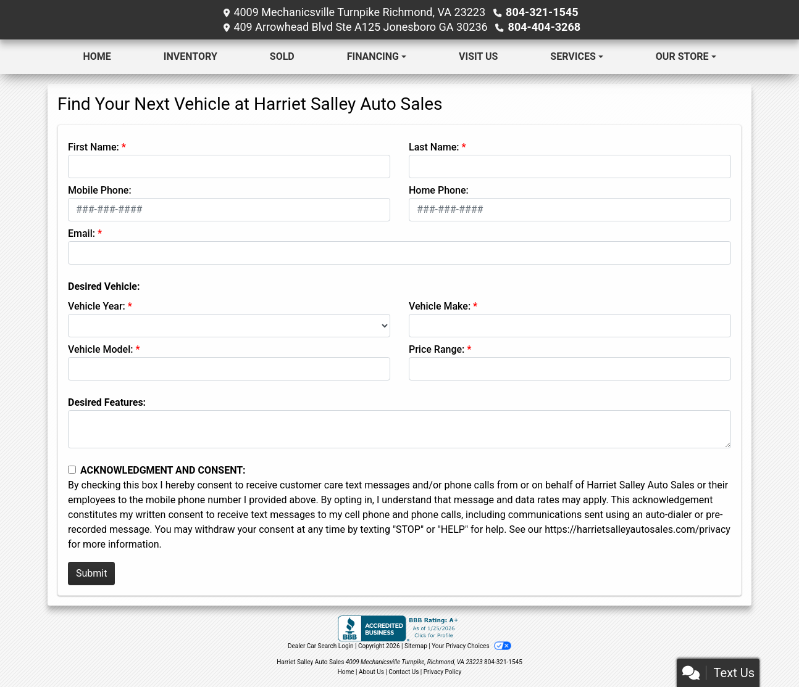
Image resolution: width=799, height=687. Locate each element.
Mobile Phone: (100, 190)
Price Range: (436, 349)
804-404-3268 (544, 26)
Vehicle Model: (100, 349)
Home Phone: (439, 190)
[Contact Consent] (72, 470)
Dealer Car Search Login (321, 646)
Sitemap (415, 646)
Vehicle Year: (96, 306)
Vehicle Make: (440, 306)
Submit (91, 573)
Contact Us (403, 671)
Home (346, 671)
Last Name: (434, 147)
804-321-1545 (542, 12)
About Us (371, 671)
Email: (81, 233)
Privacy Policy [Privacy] (443, 671)
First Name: (93, 147)
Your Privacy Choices (471, 646)
